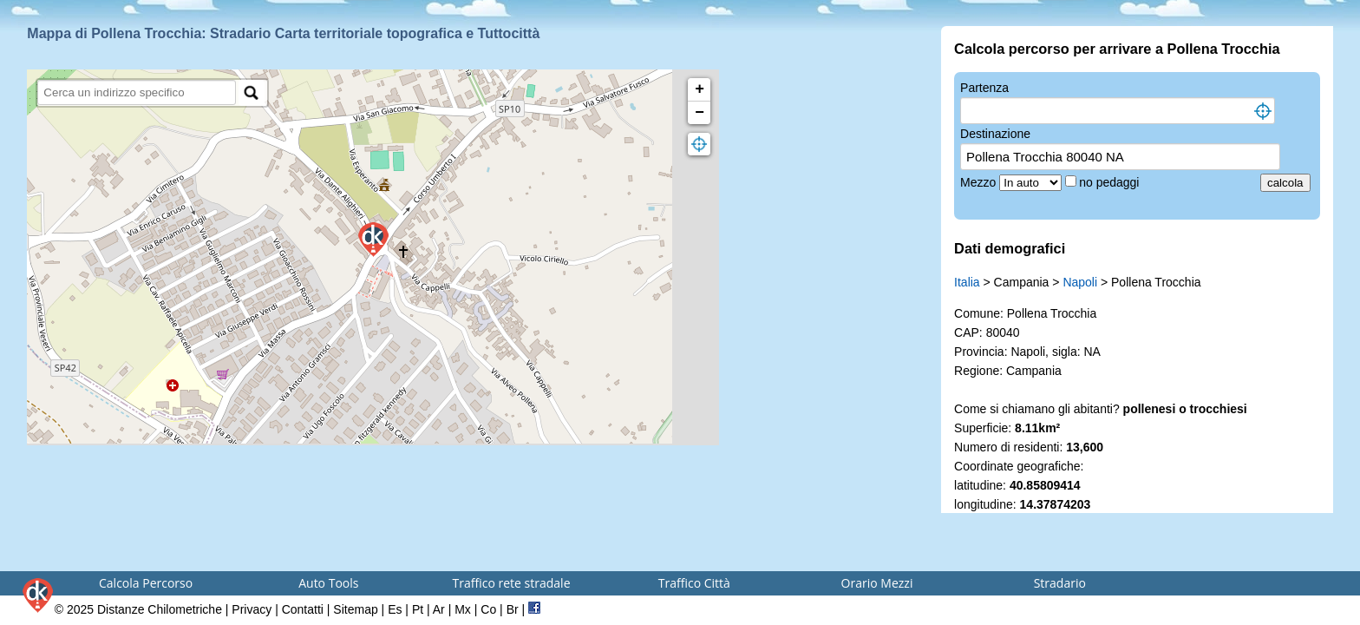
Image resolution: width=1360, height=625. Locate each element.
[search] (136, 92)
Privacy (251, 609)
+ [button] (699, 89)
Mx (462, 609)
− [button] (699, 112)
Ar (439, 609)
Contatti (303, 609)
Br (513, 609)
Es (395, 609)
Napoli (1079, 282)
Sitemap (355, 609)
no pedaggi (1110, 182)
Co (488, 609)
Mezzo (979, 182)
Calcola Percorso (146, 583)
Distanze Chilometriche (159, 609)
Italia (967, 282)
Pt (417, 609)
